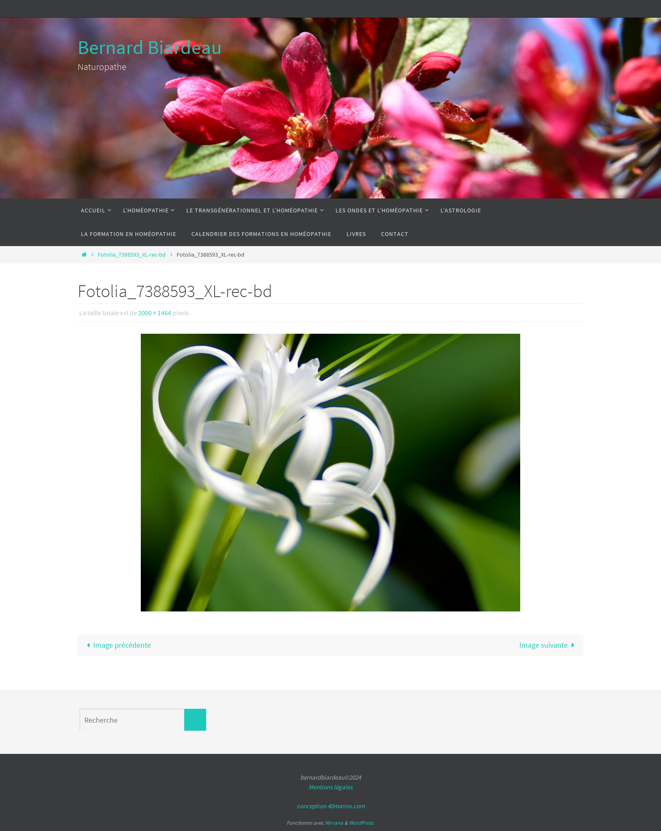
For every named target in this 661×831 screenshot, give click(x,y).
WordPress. (361, 822)
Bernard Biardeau (150, 47)
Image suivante (548, 645)
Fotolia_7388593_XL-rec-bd (132, 254)
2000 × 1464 (154, 312)
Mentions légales (330, 787)
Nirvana (334, 822)
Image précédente (117, 645)
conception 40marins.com (331, 806)
